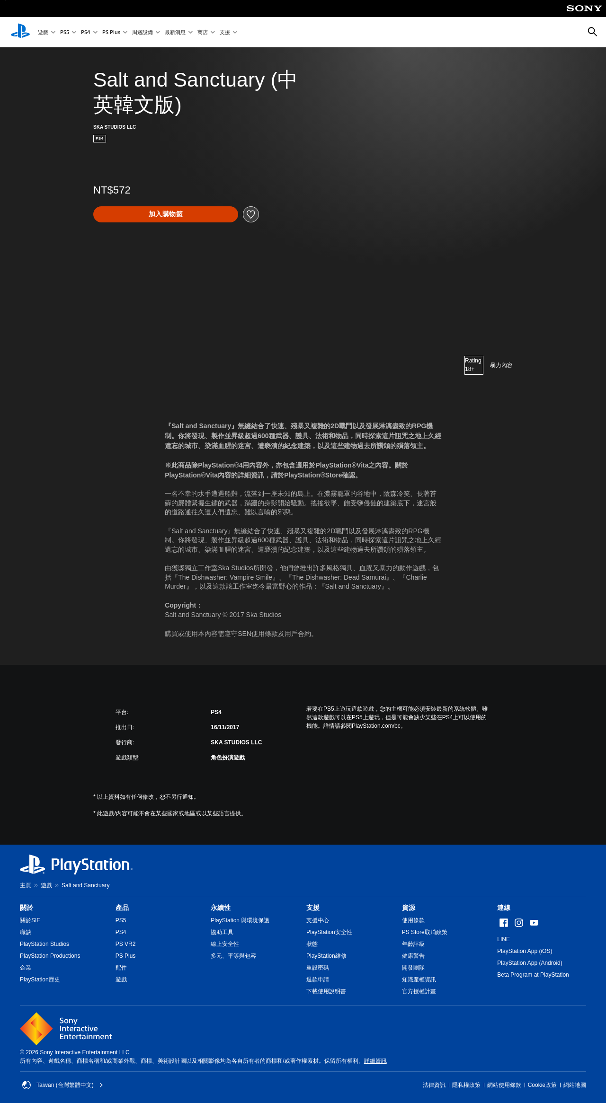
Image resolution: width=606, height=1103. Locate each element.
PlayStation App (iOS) (524, 951)
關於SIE (30, 920)
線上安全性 (225, 944)
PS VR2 (126, 944)
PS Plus (111, 32)
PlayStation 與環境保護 (240, 920)
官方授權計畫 (419, 991)
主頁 (25, 885)
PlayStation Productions (50, 956)
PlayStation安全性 (329, 932)
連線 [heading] (503, 907)
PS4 (85, 32)
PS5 (64, 32)
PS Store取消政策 (424, 932)
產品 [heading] (122, 907)
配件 (121, 967)
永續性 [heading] (221, 907)
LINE (503, 939)
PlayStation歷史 (40, 979)
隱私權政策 (466, 1085)
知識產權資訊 (419, 979)
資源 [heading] (408, 907)
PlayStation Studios (44, 944)
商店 (202, 32)
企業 (25, 967)
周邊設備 (142, 32)
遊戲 (43, 32)
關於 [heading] (26, 907)
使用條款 (413, 920)
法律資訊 (434, 1085)
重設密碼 (317, 967)
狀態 (312, 944)
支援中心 (317, 920)
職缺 (25, 932)
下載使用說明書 (326, 991)
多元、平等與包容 (233, 956)
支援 (225, 32)
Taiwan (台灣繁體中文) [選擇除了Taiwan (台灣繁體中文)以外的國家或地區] (63, 1085)
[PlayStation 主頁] (20, 32)
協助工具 (222, 932)
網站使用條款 (504, 1085)
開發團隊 (413, 967)
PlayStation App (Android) (529, 963)
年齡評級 (413, 944)
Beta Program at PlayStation (533, 974)
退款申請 (317, 979)
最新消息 (175, 32)
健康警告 (413, 956)
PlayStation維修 (326, 956)
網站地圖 (574, 1085)
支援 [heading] (313, 907)
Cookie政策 (542, 1085)
